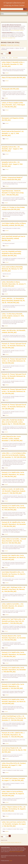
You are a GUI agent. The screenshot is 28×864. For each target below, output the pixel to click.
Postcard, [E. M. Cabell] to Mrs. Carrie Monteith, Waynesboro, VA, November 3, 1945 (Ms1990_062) (14, 524)
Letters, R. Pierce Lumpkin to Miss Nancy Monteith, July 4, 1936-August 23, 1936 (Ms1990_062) (13, 105)
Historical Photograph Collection (17, 30)
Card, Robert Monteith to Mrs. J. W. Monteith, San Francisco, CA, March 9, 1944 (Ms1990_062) (14, 574)
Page (3, 54)
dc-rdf (6, 842)
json (13, 842)
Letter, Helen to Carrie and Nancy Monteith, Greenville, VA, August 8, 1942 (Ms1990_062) (13, 793)
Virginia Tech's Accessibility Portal (8, 37)
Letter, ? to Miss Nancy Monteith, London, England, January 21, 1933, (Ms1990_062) (13, 316)
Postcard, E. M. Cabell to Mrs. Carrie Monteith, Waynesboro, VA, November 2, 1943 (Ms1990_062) (14, 669)
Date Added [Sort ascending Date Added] (15, 57)
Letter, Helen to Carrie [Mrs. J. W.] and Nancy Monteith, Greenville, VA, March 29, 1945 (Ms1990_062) (14, 541)
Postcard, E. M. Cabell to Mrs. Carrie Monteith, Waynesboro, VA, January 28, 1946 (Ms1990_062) (13, 474)
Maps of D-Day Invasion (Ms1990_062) (14, 77)
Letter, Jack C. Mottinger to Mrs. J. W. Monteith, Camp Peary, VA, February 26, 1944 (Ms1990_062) (13, 589)
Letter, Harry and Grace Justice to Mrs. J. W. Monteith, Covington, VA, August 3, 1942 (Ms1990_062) (14, 824)
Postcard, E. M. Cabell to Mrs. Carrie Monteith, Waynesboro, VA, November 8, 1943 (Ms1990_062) (14, 654)
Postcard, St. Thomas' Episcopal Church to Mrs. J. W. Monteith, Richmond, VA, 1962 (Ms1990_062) (14, 345)
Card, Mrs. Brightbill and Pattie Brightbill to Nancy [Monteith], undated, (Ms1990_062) (11, 253)
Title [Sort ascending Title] (7, 57)
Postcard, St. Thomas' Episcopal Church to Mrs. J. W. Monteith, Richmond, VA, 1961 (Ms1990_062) (14, 376)
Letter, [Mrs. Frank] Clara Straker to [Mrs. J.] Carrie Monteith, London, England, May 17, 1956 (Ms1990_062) (13, 422)
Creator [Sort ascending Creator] (10, 57)
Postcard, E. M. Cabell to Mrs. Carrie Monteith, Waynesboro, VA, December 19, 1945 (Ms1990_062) (14, 507)
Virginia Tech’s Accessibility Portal (16, 851)
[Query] (14, 9)
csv (4, 842)
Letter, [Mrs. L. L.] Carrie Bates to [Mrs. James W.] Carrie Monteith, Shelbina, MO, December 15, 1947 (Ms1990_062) (14, 455)
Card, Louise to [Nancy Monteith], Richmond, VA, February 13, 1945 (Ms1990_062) (12, 269)
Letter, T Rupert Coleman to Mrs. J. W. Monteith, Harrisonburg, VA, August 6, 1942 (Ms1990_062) (14, 809)
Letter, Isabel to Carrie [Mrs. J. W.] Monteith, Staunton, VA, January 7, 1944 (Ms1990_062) (13, 606)
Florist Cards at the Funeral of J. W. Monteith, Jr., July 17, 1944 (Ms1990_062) (13, 133)
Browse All (3, 45)
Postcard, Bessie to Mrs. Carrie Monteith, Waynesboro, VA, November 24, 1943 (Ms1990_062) (14, 638)
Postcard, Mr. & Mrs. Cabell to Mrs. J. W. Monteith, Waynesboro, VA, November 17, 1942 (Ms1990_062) (13, 735)
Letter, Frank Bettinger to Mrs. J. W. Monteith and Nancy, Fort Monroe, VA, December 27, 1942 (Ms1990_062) (14, 718)
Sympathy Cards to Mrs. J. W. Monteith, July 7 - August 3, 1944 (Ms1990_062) (12, 149)
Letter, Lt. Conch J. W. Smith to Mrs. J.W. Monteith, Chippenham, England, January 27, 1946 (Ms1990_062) (13, 491)
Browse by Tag (10, 45)
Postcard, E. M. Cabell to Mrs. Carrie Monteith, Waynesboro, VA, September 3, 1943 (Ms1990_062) (13, 686)
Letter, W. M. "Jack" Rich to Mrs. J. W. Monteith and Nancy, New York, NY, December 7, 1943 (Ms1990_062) (13, 621)
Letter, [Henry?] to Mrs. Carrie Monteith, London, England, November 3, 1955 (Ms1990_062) (12, 438)
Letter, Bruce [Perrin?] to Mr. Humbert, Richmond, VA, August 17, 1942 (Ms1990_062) (14, 765)
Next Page (10, 53)
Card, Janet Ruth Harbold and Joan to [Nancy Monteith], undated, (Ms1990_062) (13, 238)
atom (2, 842)
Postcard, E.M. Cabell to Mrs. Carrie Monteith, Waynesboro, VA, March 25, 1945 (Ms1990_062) (14, 557)
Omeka (10, 860)
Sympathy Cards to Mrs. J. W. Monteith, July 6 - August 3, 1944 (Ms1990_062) (12, 164)
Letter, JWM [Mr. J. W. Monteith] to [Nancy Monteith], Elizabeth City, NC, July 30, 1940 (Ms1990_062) (13, 300)
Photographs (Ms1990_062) (10, 89)
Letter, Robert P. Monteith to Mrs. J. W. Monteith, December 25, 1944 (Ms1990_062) (13, 64)
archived (6, 72)
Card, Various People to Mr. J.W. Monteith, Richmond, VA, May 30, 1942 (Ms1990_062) (14, 750)
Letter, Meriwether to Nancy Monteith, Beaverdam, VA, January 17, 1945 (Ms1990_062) (14, 284)
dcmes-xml (10, 842)
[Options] (24, 9)
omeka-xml (17, 842)
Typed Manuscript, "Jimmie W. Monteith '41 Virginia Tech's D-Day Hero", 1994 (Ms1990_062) (13, 193)
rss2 (20, 842)
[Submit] (26, 9)
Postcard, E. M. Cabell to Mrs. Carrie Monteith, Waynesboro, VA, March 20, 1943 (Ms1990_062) (14, 701)
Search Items (16, 45)
